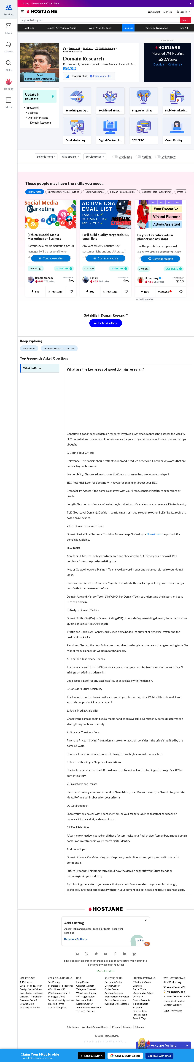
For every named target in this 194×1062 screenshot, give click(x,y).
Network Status (84, 1000)
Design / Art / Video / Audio (61, 27)
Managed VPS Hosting (60, 985)
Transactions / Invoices (117, 996)
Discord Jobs (140, 1011)
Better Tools (139, 989)
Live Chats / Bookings (31, 993)
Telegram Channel (86, 989)
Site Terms (73, 1026)
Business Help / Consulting (156, 191)
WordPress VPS (56, 989)
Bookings (29, 27)
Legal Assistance (95, 191)
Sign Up (168, 11)
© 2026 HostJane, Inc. (107, 1035)
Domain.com (154, 534)
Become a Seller (113, 982)
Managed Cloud (56, 996)
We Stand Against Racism (95, 1026)
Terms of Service (85, 1011)
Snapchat (138, 1007)
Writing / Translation (157, 27)
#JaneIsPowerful (105, 1041)
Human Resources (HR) (122, 191)
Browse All (74, 48)
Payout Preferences (115, 1000)
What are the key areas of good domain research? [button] (105, 369)
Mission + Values (142, 982)
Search (185, 19)
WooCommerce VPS (59, 993)
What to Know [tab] (32, 368)
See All (184, 27)
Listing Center (112, 985)
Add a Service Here (105, 323)
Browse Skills (27, 1003)
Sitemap (139, 1026)
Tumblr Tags (139, 1018)
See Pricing (54, 982)
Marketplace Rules (30, 1007)
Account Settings (114, 993)
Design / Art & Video (31, 989)
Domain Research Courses (59, 348)
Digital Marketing (105, 48)
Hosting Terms (56, 1003)
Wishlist (137, 985)
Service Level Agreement (61, 1000)
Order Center (112, 989)
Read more (69, 67)
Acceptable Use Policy (88, 1007)
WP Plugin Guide (85, 996)
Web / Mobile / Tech (100, 27)
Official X (138, 996)
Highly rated (34, 191)
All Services (26, 982)
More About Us (106, 971)
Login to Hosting (173, 1010)
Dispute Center (84, 1003)
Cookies (127, 1026)
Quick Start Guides (174, 1000)
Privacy (116, 1026)
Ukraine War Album (143, 993)
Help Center (82, 982)
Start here (53, 3)
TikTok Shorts (140, 1003)
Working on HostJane (117, 1003)
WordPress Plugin (86, 993)
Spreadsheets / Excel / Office (63, 191)
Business (128, 27)
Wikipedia (29, 348)
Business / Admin (29, 1000)
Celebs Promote (141, 1000)
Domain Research (72, 51)
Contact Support (57, 1007)
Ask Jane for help (163, 1045)
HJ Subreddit (140, 1014)
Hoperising (147, 299)
